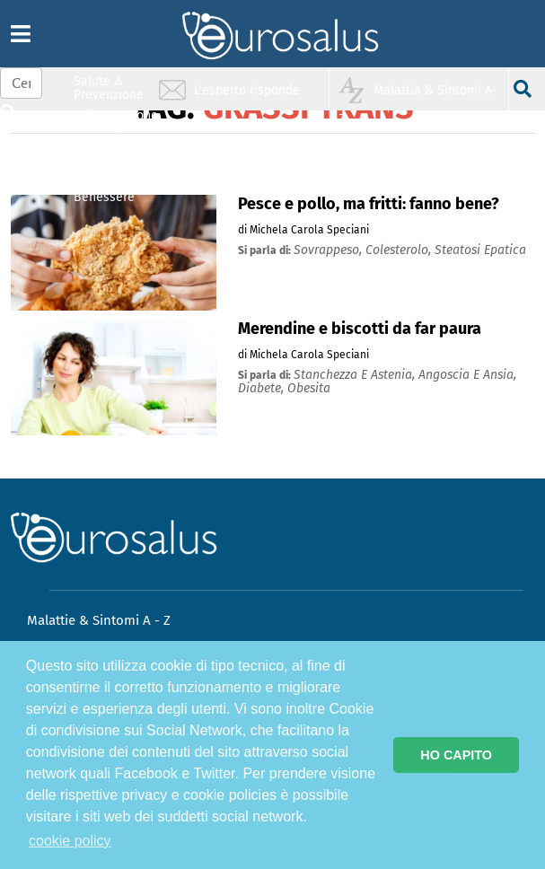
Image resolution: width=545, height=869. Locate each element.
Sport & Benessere (104, 190)
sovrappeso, (329, 250)
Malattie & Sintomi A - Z (99, 620)
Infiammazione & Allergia (114, 122)
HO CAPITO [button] (456, 755)
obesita (308, 388)
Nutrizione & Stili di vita (109, 156)
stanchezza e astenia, (356, 374)
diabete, (262, 388)
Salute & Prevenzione (109, 87)
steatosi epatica (480, 250)
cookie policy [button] (70, 840)
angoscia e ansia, (467, 374)
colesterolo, (400, 250)
